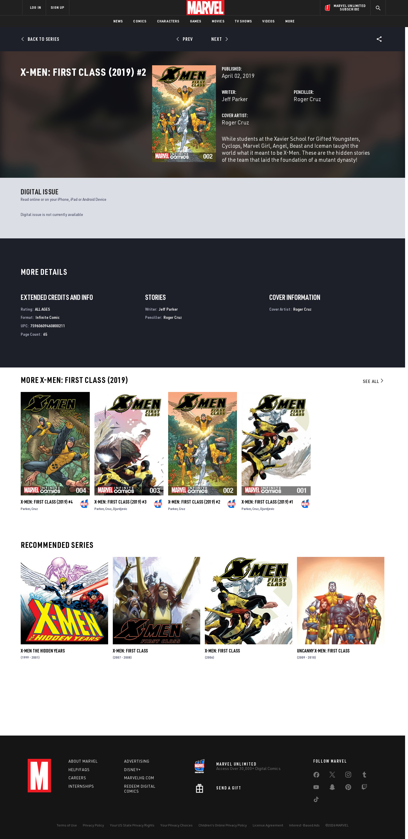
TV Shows (243, 21)
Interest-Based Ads (304, 825)
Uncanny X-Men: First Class (323, 707)
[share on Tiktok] (316, 800)
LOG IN (35, 7)
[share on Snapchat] (332, 788)
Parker (25, 565)
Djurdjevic (120, 565)
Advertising (137, 761)
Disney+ (132, 769)
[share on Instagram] (348, 776)
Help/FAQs (79, 769)
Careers (77, 777)
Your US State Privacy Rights (132, 825)
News (118, 21)
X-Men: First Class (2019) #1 (267, 559)
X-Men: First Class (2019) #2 (194, 559)
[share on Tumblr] (364, 776)
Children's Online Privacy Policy (222, 825)
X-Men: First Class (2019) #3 (120, 559)
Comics (139, 21)
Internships (81, 786)
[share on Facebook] (316, 776)
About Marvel (83, 761)
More (290, 21)
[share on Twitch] (364, 788)
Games (195, 21)
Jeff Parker (143, 124)
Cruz (34, 565)
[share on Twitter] (332, 776)
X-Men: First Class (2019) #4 (47, 559)
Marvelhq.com (139, 777)
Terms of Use (67, 825)
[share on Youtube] (316, 788)
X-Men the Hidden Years (43, 707)
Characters (168, 21)
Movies (218, 21)
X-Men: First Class (130, 707)
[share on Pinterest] (348, 788)
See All (373, 438)
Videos (268, 21)
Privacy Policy (93, 825)
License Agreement (268, 825)
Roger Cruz (261, 124)
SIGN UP (57, 7)
